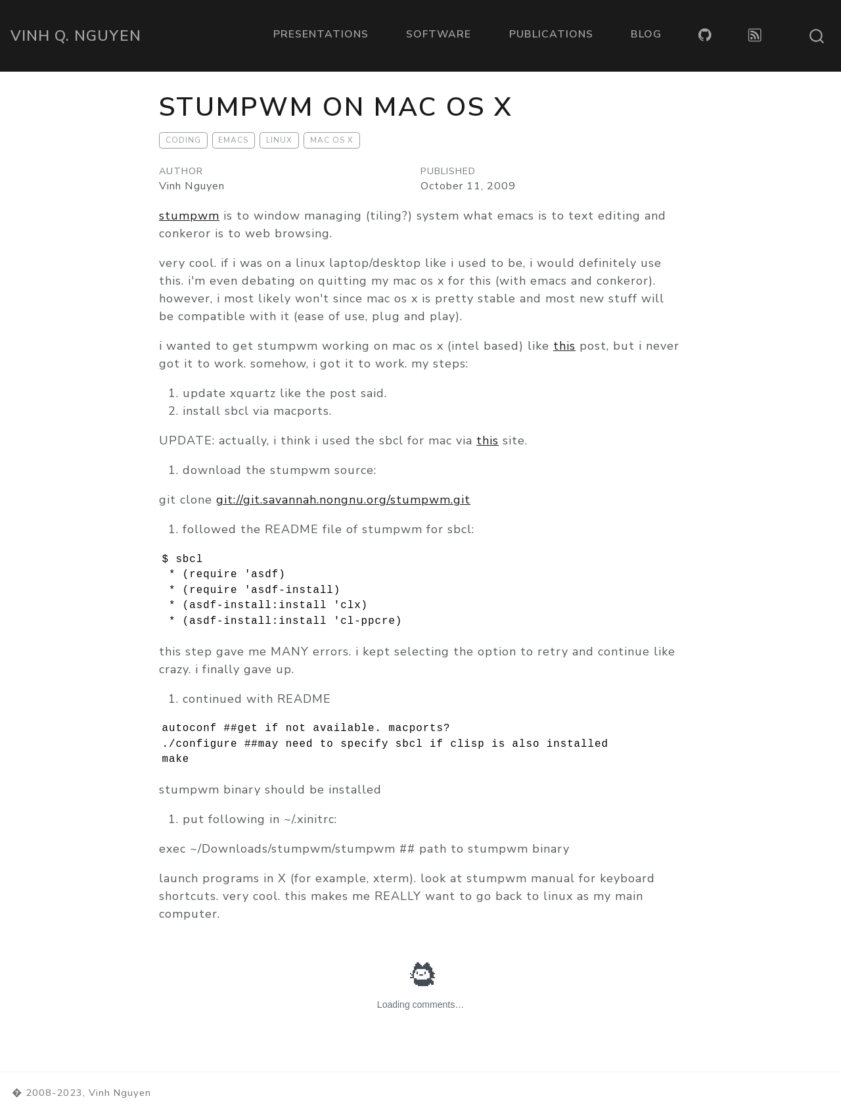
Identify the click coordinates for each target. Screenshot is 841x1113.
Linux (279, 140)
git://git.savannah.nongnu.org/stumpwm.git (343, 500)
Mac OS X (331, 140)
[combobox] (817, 36)
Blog (646, 34)
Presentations (321, 34)
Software (438, 34)
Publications (551, 34)
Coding (183, 140)
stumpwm (189, 216)
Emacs (233, 140)
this (564, 346)
